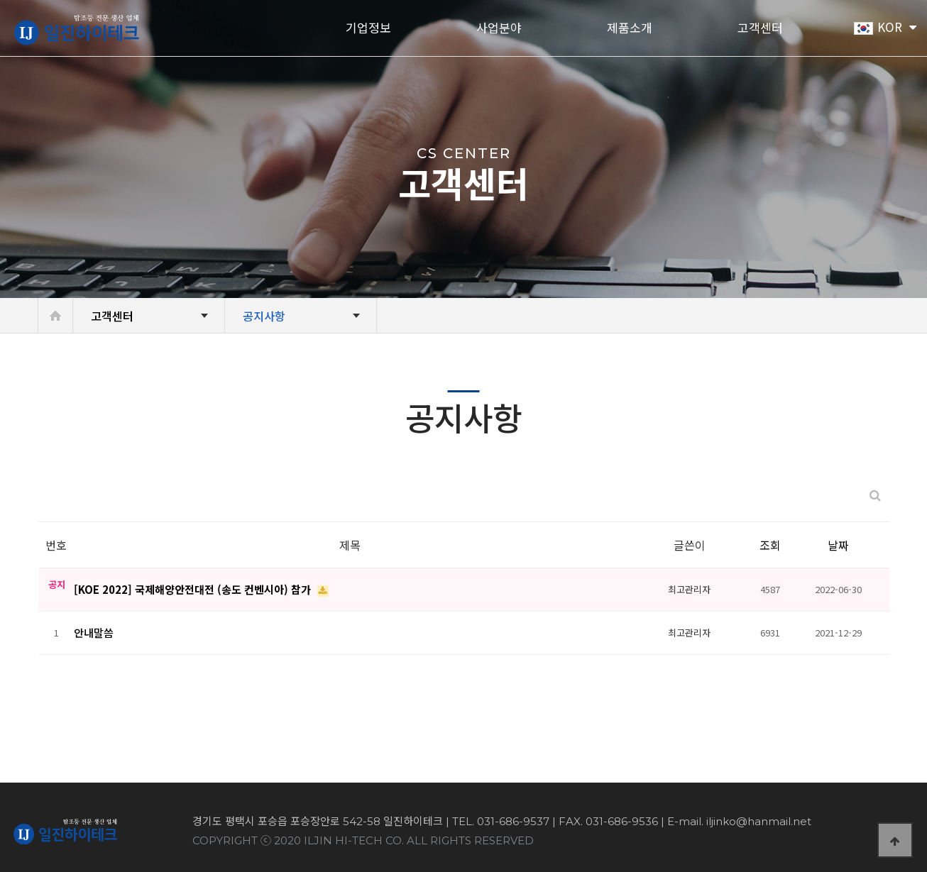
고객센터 (760, 28)
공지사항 (264, 315)
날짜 (838, 544)
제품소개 (629, 28)
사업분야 (499, 28)
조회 (770, 544)
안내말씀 (94, 632)
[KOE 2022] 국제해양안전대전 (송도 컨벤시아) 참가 (194, 589)
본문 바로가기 (0, 0)
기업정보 (368, 28)
